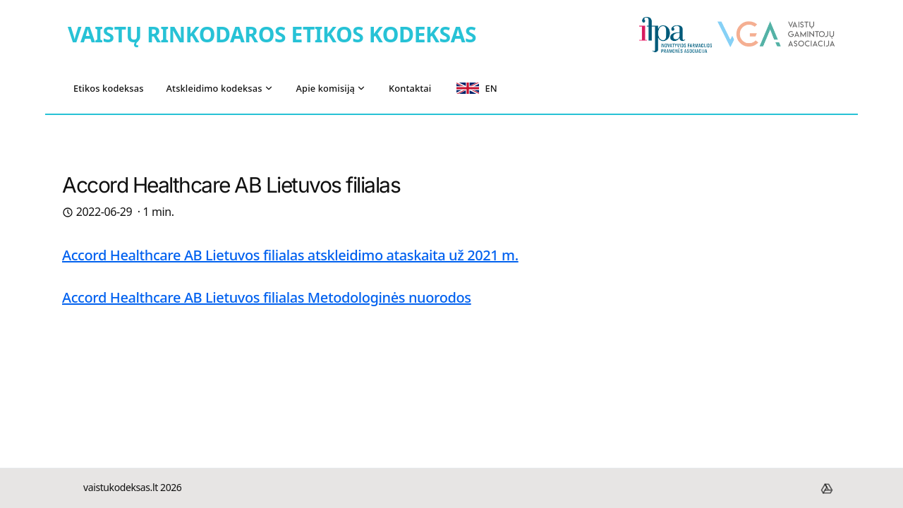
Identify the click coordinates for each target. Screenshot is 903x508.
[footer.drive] (827, 488)
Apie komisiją (331, 88)
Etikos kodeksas (108, 88)
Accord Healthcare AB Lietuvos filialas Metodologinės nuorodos (266, 297)
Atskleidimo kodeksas (220, 88)
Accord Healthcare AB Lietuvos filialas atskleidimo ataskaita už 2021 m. (290, 255)
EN (476, 88)
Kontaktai (410, 88)
